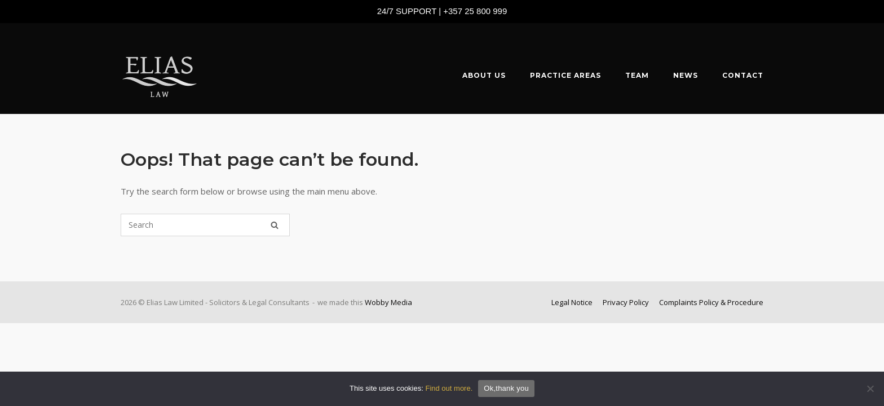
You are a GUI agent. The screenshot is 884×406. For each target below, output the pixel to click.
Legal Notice (572, 302)
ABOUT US (484, 75)
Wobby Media (388, 302)
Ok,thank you (506, 388)
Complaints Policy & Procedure (711, 302)
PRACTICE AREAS (565, 75)
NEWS (685, 75)
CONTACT (742, 75)
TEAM (637, 75)
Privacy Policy (626, 302)
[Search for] (205, 225)
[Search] (274, 225)
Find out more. (448, 388)
